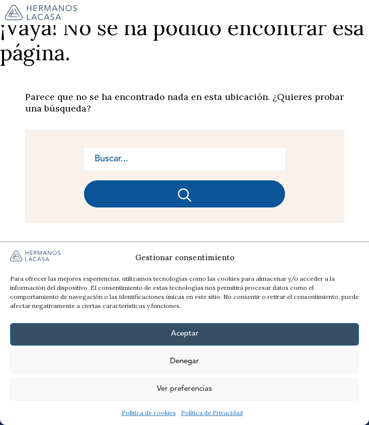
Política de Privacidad (212, 412)
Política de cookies (149, 412)
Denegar (184, 361)
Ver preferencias (184, 389)
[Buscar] (184, 193)
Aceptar (185, 334)
